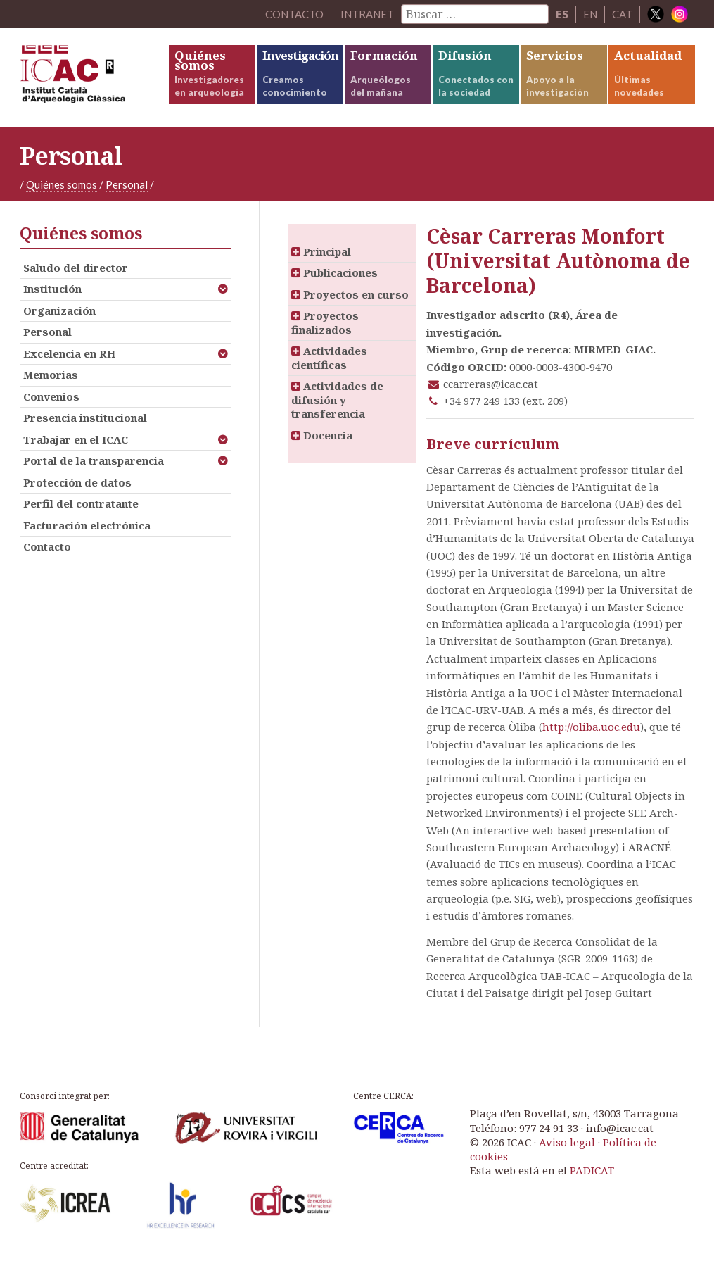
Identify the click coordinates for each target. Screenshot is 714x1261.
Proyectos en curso (350, 294)
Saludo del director (75, 268)
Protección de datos (77, 482)
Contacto (47, 546)
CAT (622, 14)
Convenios (51, 396)
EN (590, 14)
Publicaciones (334, 272)
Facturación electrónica (87, 525)
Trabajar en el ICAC (75, 439)
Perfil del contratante (81, 503)
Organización (59, 310)
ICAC (93, 77)
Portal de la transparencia (93, 460)
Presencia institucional (85, 417)
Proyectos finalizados (325, 322)
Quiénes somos (61, 184)
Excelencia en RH (69, 353)
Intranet (367, 14)
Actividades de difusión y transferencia (337, 399)
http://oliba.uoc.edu (591, 727)
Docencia (321, 435)
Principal (321, 251)
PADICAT (592, 1170)
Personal (127, 184)
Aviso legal (567, 1142)
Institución (52, 289)
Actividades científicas (329, 358)
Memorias (50, 375)
